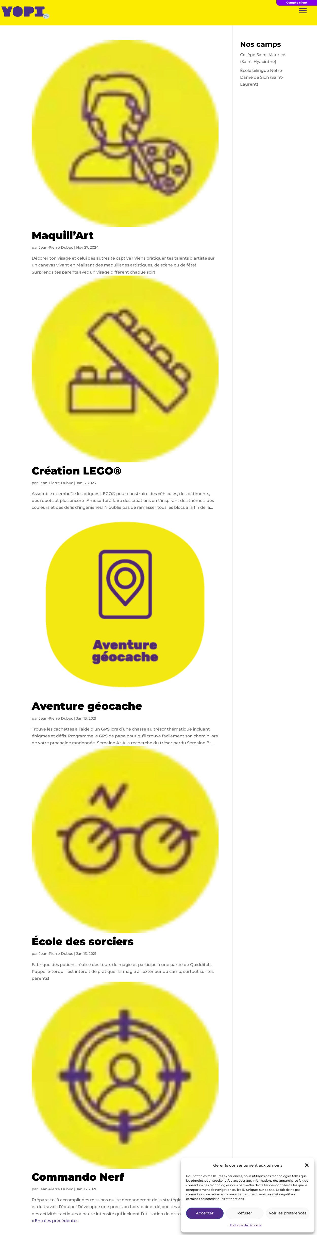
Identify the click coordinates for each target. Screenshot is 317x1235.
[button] (306, 1165)
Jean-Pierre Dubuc (56, 247)
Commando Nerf (78, 1176)
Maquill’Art (63, 235)
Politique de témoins (245, 1225)
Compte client (296, 2)
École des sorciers (83, 941)
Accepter (204, 1213)
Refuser (244, 1213)
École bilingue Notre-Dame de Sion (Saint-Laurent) (261, 77)
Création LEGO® (76, 470)
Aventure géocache (87, 706)
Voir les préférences (288, 1213)
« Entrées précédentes (55, 1220)
